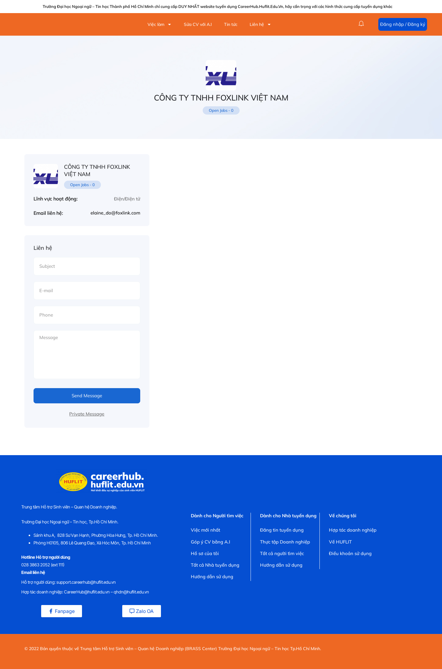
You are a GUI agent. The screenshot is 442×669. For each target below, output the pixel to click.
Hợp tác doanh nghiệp (352, 530)
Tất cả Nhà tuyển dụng (215, 565)
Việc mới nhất (205, 530)
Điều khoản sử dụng (350, 553)
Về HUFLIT (340, 542)
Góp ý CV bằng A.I (210, 542)
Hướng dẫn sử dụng (212, 576)
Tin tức (230, 24)
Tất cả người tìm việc (282, 553)
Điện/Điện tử (127, 199)
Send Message (87, 395)
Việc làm (160, 24)
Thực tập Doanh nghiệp (285, 542)
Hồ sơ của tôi (205, 553)
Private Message (86, 414)
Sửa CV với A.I (198, 24)
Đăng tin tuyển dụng (282, 530)
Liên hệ (260, 24)
